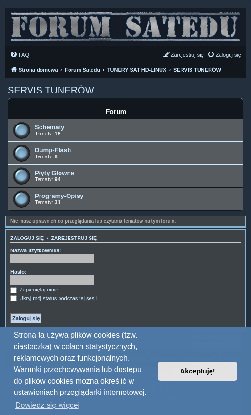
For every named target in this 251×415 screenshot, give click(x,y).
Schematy (49, 127)
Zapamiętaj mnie (34, 289)
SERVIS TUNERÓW (51, 90)
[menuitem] (19, 55)
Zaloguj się (27, 238)
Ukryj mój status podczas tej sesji (53, 298)
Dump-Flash (53, 150)
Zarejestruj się (74, 238)
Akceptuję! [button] (197, 371)
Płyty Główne (54, 172)
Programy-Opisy (59, 195)
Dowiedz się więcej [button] (47, 405)
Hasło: (18, 272)
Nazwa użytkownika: (35, 250)
